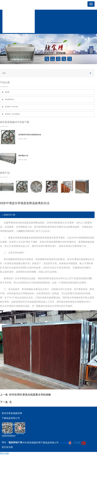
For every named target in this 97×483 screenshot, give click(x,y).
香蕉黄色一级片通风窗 (12, 114)
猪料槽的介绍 (23, 155)
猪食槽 (7, 92)
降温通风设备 (9, 99)
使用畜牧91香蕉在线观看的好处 (29, 134)
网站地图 (4, 453)
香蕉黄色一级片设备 (11, 106)
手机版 (77, 442)
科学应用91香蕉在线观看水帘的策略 (30, 394)
